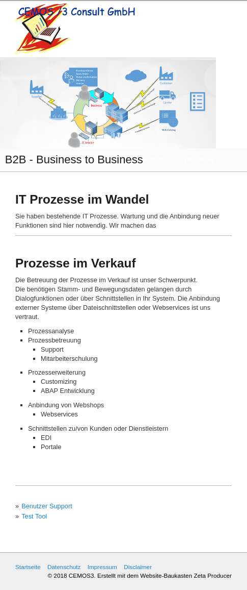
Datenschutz (63, 566)
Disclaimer (138, 566)
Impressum (102, 566)
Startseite (28, 566)
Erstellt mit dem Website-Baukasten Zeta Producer (164, 575)
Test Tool (34, 516)
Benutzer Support (46, 506)
